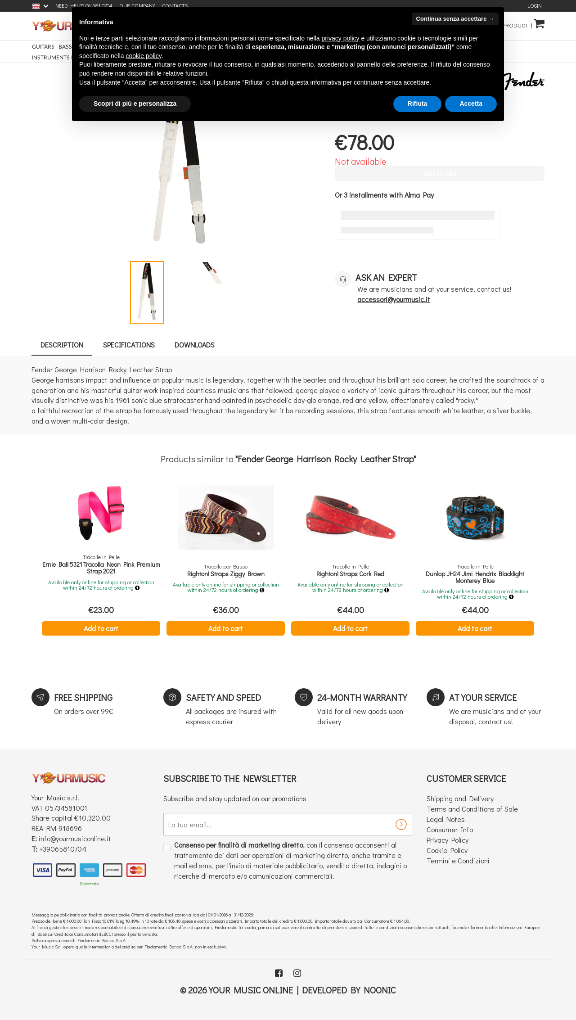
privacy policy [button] (341, 38)
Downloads (195, 344)
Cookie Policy (447, 850)
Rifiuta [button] (418, 103)
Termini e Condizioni (458, 860)
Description (61, 344)
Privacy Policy (447, 839)
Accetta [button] (470, 103)
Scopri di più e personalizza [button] (135, 103)
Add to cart (101, 628)
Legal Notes (446, 819)
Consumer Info (450, 829)
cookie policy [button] (144, 55)
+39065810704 (62, 848)
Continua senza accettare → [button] (455, 18)
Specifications (129, 344)
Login (534, 5)
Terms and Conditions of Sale (472, 808)
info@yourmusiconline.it (75, 838)
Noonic (380, 990)
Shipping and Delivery (460, 798)
